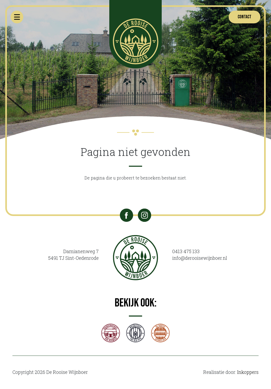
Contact (244, 17)
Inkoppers (248, 372)
